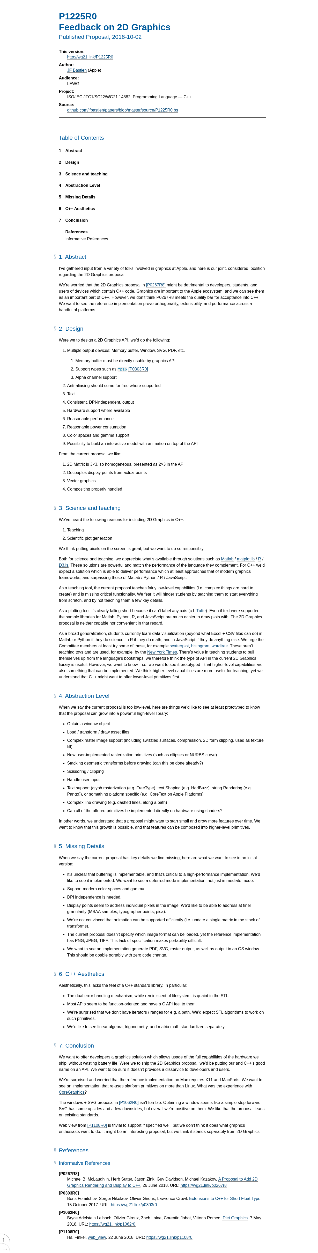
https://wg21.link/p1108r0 (169, 1237)
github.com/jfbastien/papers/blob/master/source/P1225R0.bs (122, 110)
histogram (200, 646)
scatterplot (179, 646)
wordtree (220, 646)
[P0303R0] (138, 369)
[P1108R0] (97, 1125)
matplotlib (246, 559)
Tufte (201, 611)
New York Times (162, 652)
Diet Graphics (235, 1218)
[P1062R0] (129, 1102)
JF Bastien (77, 70)
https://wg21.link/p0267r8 (204, 1185)
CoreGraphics (72, 1092)
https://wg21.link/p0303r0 (134, 1205)
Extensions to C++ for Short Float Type (224, 1198)
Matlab (227, 559)
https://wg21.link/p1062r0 (112, 1224)
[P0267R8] (156, 285)
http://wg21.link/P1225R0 (90, 57)
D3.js (63, 565)
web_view (97, 1237)
